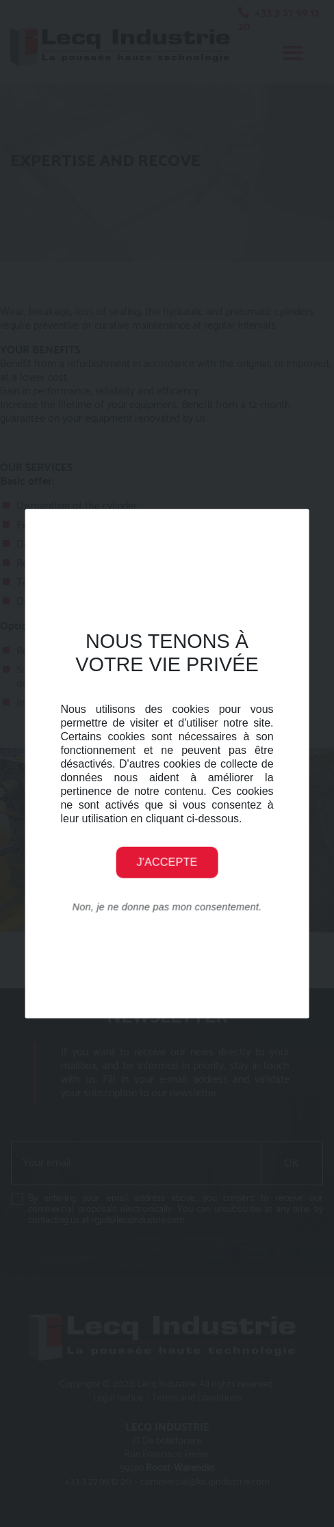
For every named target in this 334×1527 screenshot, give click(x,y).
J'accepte (167, 861)
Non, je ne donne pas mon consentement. (167, 906)
